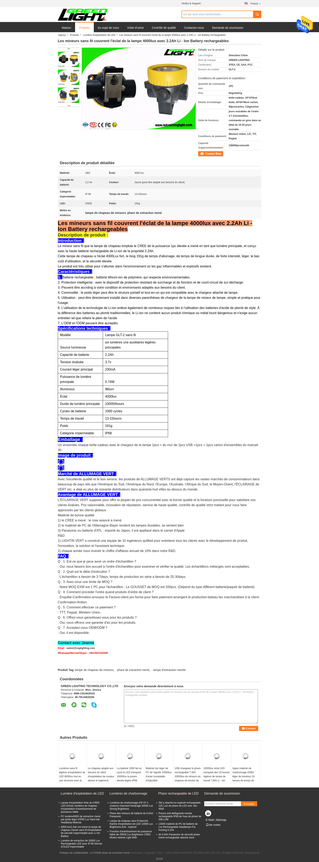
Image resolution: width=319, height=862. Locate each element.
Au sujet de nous (108, 27)
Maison (66, 27)
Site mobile (213, 825)
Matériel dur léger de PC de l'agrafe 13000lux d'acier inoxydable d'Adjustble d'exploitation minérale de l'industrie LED (159, 778)
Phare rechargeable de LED (178, 793)
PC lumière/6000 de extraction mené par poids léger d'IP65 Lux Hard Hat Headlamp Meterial (81, 819)
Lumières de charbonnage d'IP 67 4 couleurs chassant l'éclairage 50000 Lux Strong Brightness (131, 805)
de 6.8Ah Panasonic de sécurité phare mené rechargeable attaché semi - (179, 836)
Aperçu (62, 35)
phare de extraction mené (133, 670)
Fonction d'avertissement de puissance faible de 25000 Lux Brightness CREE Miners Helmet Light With (131, 834)
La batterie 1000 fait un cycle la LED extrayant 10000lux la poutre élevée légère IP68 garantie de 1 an (129, 776)
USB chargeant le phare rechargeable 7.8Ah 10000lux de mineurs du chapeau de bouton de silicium (188, 776)
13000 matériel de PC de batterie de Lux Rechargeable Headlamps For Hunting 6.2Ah (178, 826)
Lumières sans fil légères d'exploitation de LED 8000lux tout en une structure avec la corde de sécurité (72, 776)
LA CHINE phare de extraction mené (110, 852)
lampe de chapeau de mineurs (94, 670)
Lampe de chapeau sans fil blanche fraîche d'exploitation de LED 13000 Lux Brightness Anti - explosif (131, 823)
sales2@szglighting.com (81, 648)
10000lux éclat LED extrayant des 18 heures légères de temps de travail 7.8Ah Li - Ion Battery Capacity (216, 776)
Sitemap (221, 819)
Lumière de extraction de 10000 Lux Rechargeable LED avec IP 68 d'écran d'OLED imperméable (81, 843)
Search (257, 14)
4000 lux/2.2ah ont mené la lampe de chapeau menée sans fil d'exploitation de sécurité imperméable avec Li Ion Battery (81, 832)
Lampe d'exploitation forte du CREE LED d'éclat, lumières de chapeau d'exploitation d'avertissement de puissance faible (80, 807)
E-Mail (210, 819)
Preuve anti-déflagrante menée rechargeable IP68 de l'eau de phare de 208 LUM (179, 816)
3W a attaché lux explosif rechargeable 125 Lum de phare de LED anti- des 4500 (179, 805)
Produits (84, 27)
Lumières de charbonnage (128, 793)
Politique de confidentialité (74, 852)
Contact (202, 153)
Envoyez (249, 803)
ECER (159, 859)
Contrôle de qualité (164, 27)
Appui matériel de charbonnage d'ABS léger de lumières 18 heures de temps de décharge (243, 776)
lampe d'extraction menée (169, 670)
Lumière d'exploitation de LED (99, 35)
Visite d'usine (135, 27)
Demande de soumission (227, 27)
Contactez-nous (194, 27)
